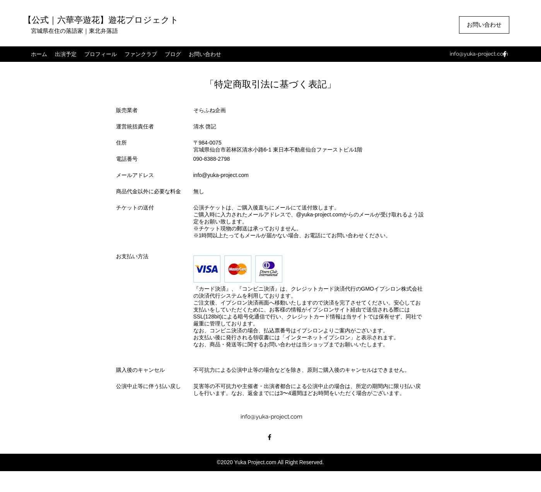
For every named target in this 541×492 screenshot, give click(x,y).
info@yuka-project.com (479, 54)
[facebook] (505, 54)
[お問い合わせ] (484, 25)
